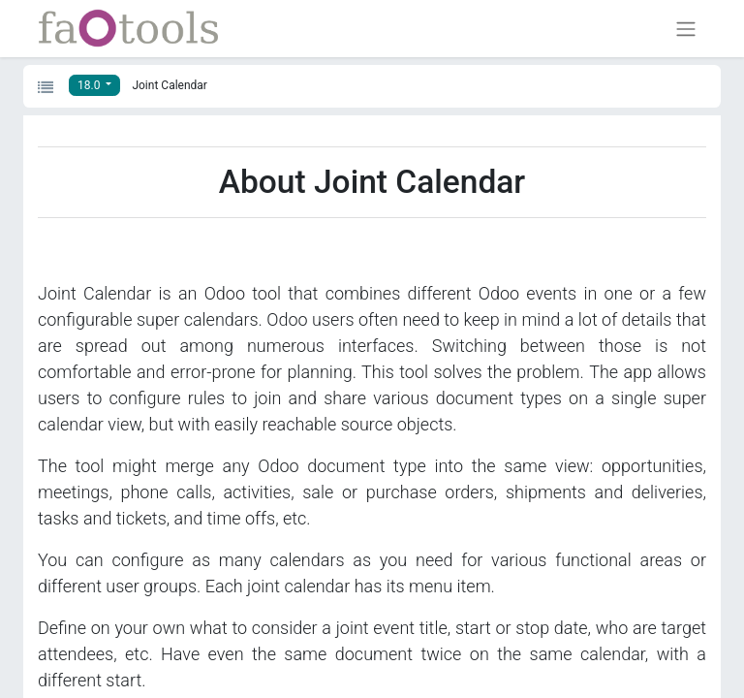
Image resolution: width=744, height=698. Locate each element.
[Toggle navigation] (686, 28)
